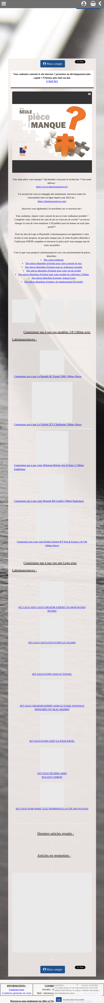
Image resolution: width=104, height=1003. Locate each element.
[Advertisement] (52, 32)
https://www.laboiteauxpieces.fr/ (52, 186)
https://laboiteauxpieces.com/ (52, 201)
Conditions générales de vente (16, 993)
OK (58, 999)
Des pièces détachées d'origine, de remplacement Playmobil (53, 281)
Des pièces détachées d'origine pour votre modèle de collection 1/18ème (53, 274)
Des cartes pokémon (54, 260)
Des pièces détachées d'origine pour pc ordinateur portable (53, 267)
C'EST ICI (52, 81)
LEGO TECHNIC (51, 773)
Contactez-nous (16, 989)
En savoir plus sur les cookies (73, 999)
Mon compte (52, 63)
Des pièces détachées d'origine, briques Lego (54, 278)
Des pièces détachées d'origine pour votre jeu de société (53, 270)
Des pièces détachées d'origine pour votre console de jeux (54, 263)
